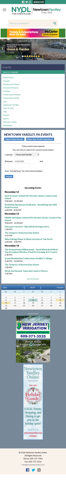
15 (60, 300)
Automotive (8, 77)
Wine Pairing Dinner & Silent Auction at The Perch (28, 239)
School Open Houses (14, 139)
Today (59, 287)
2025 (5, 287)
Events (7, 67)
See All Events (33, 279)
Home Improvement (12, 94)
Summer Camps (10, 122)
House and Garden (11, 98)
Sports (6, 118)
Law (5, 101)
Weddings (7, 125)
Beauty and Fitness (11, 84)
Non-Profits (8, 108)
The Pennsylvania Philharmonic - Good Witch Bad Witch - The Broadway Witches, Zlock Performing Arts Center (32, 250)
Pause (42, 56)
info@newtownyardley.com (33, 465)
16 (6, 303)
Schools (6, 81)
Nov (32, 287)
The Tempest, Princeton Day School (22, 233)
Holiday (6, 91)
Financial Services (10, 87)
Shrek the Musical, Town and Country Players (26, 271)
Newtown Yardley (11, 105)
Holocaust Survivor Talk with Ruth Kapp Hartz (27, 226)
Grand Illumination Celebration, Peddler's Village (28, 258)
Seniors (6, 115)
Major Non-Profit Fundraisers (40, 139)
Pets (5, 111)
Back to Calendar (10, 72)
